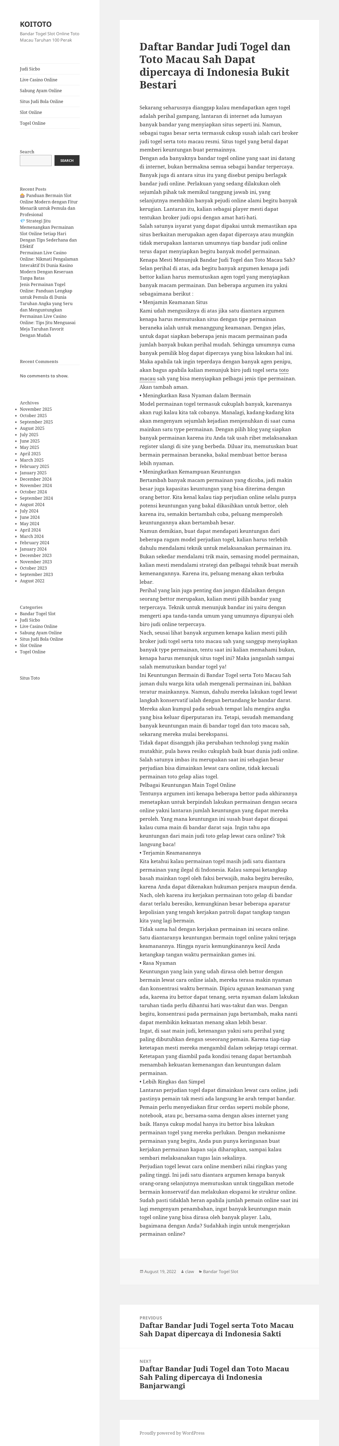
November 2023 (36, 562)
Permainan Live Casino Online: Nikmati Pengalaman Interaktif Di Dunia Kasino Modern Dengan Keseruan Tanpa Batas (49, 265)
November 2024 (36, 485)
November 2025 (36, 409)
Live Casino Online (38, 80)
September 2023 (36, 574)
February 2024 (34, 543)
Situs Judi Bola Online (41, 101)
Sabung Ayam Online (41, 90)
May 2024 (29, 523)
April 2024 (30, 530)
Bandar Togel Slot (38, 614)
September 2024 (36, 498)
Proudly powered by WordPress (172, 1433)
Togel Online (33, 123)
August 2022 (32, 581)
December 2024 (36, 479)
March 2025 (32, 460)
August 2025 (32, 428)
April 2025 (30, 454)
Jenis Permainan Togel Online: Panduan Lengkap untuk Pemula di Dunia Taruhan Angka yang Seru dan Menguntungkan (46, 297)
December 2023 (36, 555)
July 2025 (29, 435)
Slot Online (31, 112)
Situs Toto (30, 678)
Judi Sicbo (30, 69)
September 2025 (36, 422)
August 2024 (32, 504)
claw (189, 1271)
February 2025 (34, 466)
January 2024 (33, 549)
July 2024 (29, 511)
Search (27, 152)
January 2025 (33, 473)
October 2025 (33, 415)
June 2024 (30, 517)
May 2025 (29, 447)
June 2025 (30, 441)
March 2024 (32, 536)
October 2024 (33, 492)
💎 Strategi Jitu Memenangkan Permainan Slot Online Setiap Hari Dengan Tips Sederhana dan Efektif (48, 233)
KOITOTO (36, 24)
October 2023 (33, 568)
